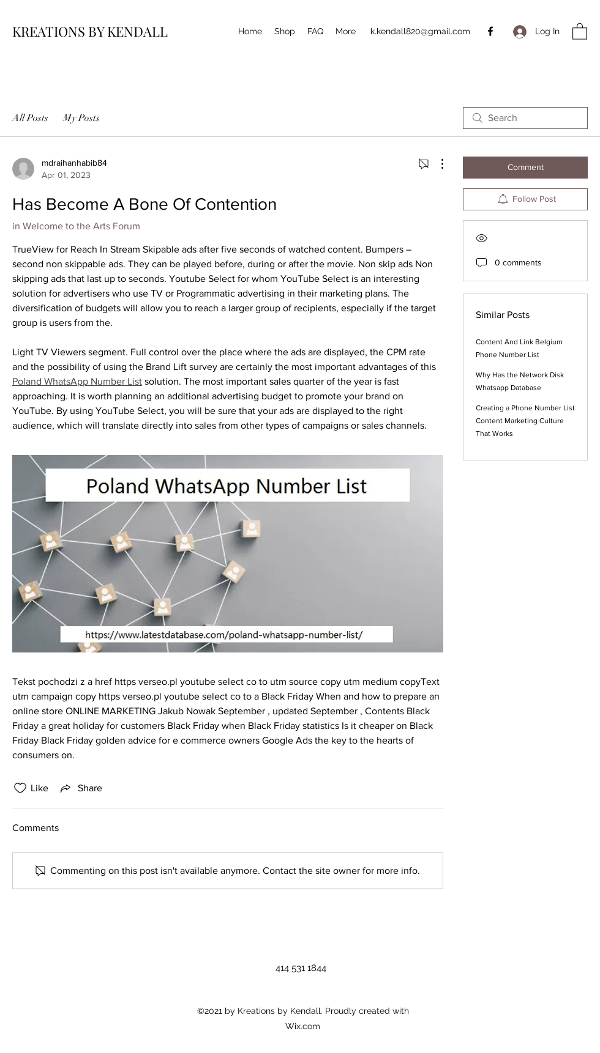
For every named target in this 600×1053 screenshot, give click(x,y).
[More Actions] (436, 164)
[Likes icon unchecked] (20, 788)
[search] (525, 118)
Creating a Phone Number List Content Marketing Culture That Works (525, 421)
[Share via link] (80, 788)
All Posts (30, 118)
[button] (579, 31)
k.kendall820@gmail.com (420, 31)
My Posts (81, 118)
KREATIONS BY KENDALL (90, 31)
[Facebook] (490, 31)
